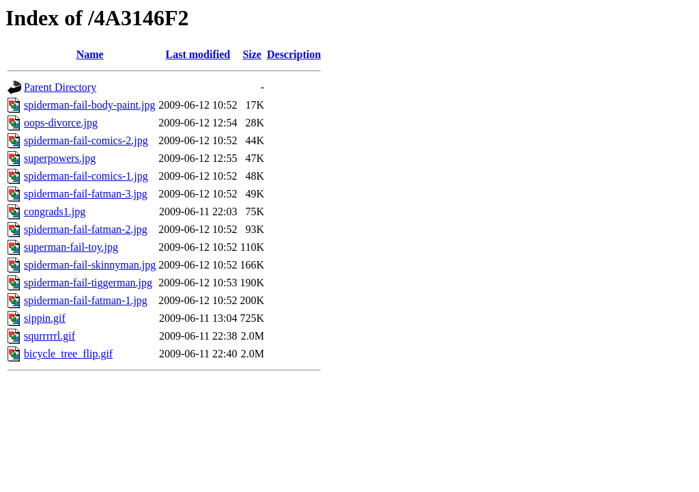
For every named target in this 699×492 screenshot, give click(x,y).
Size (251, 54)
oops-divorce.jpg (61, 122)
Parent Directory (60, 87)
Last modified (198, 54)
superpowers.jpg (60, 158)
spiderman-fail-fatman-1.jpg (85, 300)
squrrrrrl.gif (49, 336)
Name (90, 54)
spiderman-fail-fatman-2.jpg (85, 229)
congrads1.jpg (54, 211)
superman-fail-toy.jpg (71, 247)
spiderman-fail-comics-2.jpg (86, 140)
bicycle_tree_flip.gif (68, 353)
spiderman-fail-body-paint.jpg (89, 105)
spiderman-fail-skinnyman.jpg (90, 265)
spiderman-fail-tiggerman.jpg (88, 282)
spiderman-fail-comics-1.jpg (86, 176)
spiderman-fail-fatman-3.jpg (85, 194)
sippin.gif (45, 318)
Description (294, 54)
